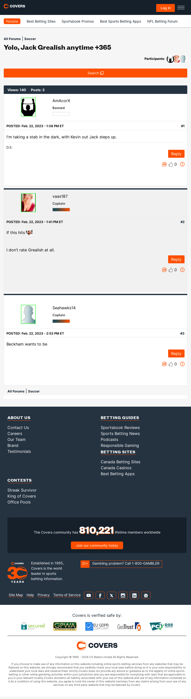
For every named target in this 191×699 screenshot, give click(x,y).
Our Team (16, 439)
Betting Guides (120, 417)
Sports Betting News (120, 433)
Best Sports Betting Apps (120, 21)
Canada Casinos (116, 467)
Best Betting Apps (118, 473)
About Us (19, 417)
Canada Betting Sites (120, 461)
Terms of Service (67, 595)
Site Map (16, 595)
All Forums (12, 39)
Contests (19, 480)
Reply (176, 153)
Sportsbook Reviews (120, 427)
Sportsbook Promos (78, 21)
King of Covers (21, 496)
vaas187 (60, 196)
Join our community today (97, 545)
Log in (166, 8)
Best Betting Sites (41, 21)
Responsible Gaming (120, 445)
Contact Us (18, 427)
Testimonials (19, 451)
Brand (12, 445)
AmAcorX (61, 100)
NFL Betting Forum (162, 21)
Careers (14, 433)
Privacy (44, 595)
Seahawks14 (64, 307)
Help (30, 595)
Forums (12, 21)
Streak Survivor (22, 490)
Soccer (30, 39)
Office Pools (19, 502)
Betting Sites (118, 452)
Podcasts (109, 439)
